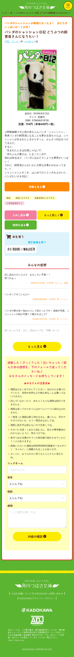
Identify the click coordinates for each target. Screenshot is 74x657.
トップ (4, 12)
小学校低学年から (14, 203)
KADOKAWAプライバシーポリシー (37, 598)
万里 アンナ (11, 41)
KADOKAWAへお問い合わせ (49, 593)
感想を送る (19, 225)
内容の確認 (35, 536)
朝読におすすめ (22, 197)
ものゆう (28, 41)
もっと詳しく (52, 215)
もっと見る (35, 346)
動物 (8, 197)
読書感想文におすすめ (44, 197)
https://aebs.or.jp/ (16, 640)
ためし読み (19, 215)
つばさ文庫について (21, 593)
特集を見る (35, 187)
